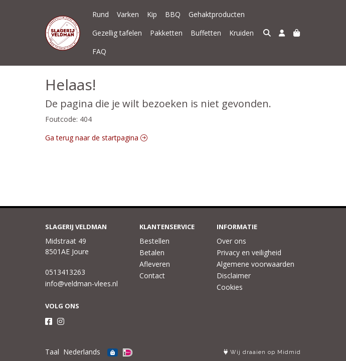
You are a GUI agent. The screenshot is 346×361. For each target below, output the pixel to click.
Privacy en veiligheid (249, 252)
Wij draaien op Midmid (262, 352)
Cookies (230, 287)
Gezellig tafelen (117, 33)
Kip (152, 14)
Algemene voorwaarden (255, 264)
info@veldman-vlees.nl (81, 283)
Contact (152, 275)
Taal (52, 351)
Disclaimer (234, 275)
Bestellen (154, 241)
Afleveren (154, 264)
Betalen (151, 252)
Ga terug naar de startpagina (96, 137)
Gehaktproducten (217, 14)
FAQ (99, 51)
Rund (100, 14)
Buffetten (206, 33)
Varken (128, 14)
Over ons (231, 241)
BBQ (173, 14)
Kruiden (241, 33)
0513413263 (65, 272)
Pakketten (166, 33)
